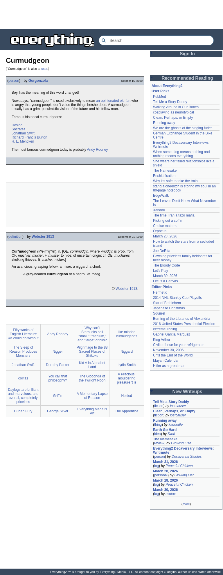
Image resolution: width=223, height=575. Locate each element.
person (13, 81)
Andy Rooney (97, 150)
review (159, 443)
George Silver (57, 411)
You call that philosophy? (57, 378)
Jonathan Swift (23, 133)
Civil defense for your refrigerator (178, 345)
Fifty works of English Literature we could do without (23, 334)
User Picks (160, 91)
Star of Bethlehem (167, 303)
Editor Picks (162, 287)
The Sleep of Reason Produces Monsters (23, 351)
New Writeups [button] (187, 391)
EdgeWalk (161, 196)
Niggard (127, 351)
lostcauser (178, 406)
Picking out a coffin (167, 221)
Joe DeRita (161, 251)
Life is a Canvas (165, 281)
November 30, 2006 (168, 350)
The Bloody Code (166, 265)
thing (158, 425)
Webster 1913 (43, 237)
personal (161, 475)
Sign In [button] (187, 53)
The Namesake (165, 170)
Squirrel (159, 313)
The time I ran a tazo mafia (174, 215)
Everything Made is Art (92, 411)
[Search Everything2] (156, 40)
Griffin (57, 396)
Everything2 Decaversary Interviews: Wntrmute (183, 450)
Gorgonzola (38, 81)
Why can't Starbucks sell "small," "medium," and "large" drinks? (92, 334)
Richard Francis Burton (29, 137)
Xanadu (159, 210)
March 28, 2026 (165, 236)
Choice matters (165, 226)
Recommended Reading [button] (187, 78)
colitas (23, 378)
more (186, 504)
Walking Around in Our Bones (176, 107)
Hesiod (17, 125)
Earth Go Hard (165, 430)
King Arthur (161, 340)
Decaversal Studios (187, 457)
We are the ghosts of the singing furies (183, 128)
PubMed (159, 97)
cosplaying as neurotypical (173, 112)
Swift (171, 434)
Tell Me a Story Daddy (170, 102)
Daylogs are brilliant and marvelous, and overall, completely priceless (23, 396)
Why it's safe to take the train (175, 181)
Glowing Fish (181, 443)
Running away (164, 123)
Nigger (58, 351)
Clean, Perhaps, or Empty (173, 118)
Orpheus (159, 231)
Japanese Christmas (169, 308)
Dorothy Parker (57, 365)
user (44, 68)
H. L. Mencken (23, 141)
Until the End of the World (173, 355)
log (156, 466)
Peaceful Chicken (179, 466)
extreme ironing (165, 329)
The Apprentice (127, 411)
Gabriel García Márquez (171, 334)
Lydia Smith (127, 365)
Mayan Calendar (166, 361)
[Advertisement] (111, 14)
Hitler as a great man (169, 366)
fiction (158, 406)
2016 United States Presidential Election (184, 324)
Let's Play (160, 271)
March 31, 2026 (165, 462)
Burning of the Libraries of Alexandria (181, 319)
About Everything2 (167, 86)
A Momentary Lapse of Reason (92, 396)
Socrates (18, 129)
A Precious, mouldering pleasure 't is (126, 378)
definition (15, 237)
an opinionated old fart (113, 101)
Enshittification (164, 176)
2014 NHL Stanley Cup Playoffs (177, 298)
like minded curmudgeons (126, 334)
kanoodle (175, 425)
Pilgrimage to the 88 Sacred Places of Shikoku (92, 351)
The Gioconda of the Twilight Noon (92, 378)
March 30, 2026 (165, 276)
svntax (171, 494)
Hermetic (160, 292)
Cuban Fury (23, 411)
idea (157, 434)
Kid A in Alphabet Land (92, 365)
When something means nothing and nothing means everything (181, 154)
